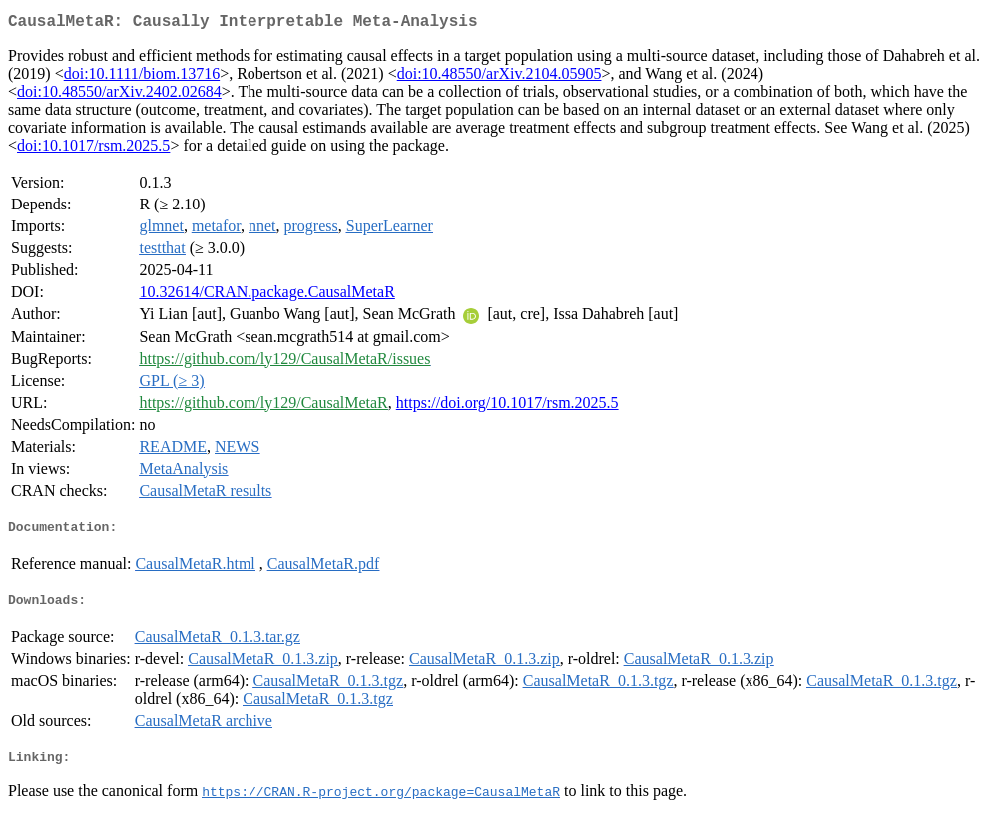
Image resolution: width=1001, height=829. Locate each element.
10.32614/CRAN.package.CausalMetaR (266, 295)
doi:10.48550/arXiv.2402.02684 (119, 95)
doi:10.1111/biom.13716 (142, 77)
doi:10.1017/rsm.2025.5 (93, 149)
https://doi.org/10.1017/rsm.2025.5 (507, 406)
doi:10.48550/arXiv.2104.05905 (499, 77)
